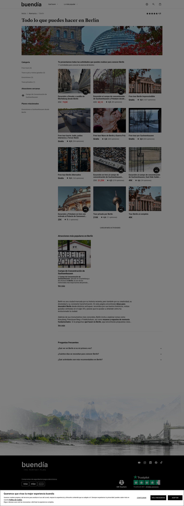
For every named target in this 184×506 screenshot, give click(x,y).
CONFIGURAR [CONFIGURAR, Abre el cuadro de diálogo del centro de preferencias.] (141, 498)
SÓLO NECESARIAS (158, 498)
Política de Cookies (15, 500)
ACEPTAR (175, 498)
